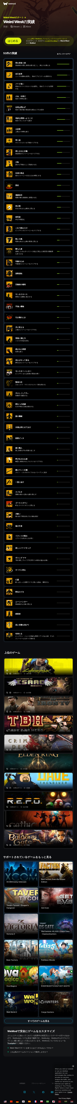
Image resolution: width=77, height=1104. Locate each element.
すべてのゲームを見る (38, 1021)
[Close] (73, 1066)
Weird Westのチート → (14, 17)
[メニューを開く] (73, 3)
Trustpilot (11, 1043)
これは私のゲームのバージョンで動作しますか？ (29, 1052)
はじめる (13, 40)
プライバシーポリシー (38, 1083)
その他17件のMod (51, 41)
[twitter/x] (34, 1092)
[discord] (25, 1092)
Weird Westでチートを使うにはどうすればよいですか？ (31, 1048)
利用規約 (22, 1083)
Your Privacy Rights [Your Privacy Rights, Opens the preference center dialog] (65, 1098)
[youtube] (52, 1092)
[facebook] (43, 1092)
